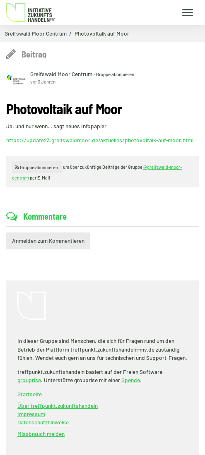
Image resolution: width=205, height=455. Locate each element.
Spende (130, 379)
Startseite (29, 394)
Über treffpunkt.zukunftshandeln (57, 405)
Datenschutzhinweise (43, 422)
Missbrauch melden (41, 433)
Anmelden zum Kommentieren (48, 240)
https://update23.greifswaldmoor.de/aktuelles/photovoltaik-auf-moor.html (99, 140)
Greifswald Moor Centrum (36, 33)
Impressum (31, 413)
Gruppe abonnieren (115, 74)
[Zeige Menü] (188, 12)
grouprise (29, 379)
